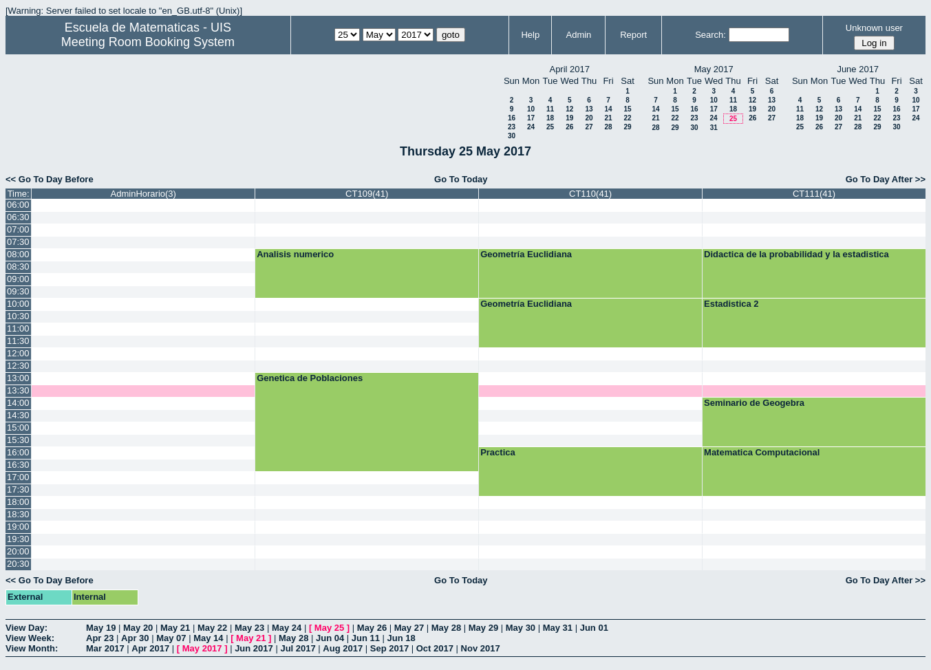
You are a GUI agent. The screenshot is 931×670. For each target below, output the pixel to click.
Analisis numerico (295, 254)
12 (569, 109)
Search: (710, 35)
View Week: (30, 638)
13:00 (18, 378)
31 (714, 127)
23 (511, 127)
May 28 (446, 628)
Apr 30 (135, 638)
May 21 (175, 628)
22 (627, 118)
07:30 (18, 242)
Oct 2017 (434, 648)
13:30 (18, 390)
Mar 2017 (105, 648)
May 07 (171, 638)
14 (608, 109)
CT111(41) (814, 193)
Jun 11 (366, 638)
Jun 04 (330, 638)
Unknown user (874, 28)
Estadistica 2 (731, 304)
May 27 (409, 628)
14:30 (18, 415)
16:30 (18, 465)
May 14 (208, 638)
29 (627, 127)
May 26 (372, 628)
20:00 (18, 551)
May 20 (138, 628)
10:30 (18, 316)
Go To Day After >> (885, 179)
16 (511, 118)
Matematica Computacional (762, 452)
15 (627, 109)
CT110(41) (590, 193)
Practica (497, 452)
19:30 (18, 539)
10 (531, 109)
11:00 (18, 328)
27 (588, 127)
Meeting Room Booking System (148, 42)
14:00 (18, 403)
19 (569, 118)
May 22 (212, 628)
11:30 (18, 341)
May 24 (286, 628)
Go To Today (461, 179)
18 (550, 118)
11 (550, 109)
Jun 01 (594, 628)
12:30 (18, 365)
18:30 (18, 514)
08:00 (18, 254)
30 (511, 136)
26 (569, 127)
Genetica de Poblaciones (310, 378)
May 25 (329, 628)
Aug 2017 (343, 648)
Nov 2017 (480, 648)
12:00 (18, 353)
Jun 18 (401, 638)
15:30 (18, 440)
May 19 (101, 628)
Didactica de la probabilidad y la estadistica (796, 254)
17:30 (18, 489)
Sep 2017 (389, 648)
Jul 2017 (297, 648)
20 (588, 118)
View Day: (26, 628)
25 (550, 127)
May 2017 (202, 648)
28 (608, 127)
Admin (579, 35)
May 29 (483, 628)
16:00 (18, 452)
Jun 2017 (254, 648)
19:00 (18, 526)
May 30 (520, 628)
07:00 (18, 229)
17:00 (18, 477)
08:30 (18, 266)
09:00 (18, 279)
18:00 (18, 502)
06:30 (18, 217)
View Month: (32, 648)
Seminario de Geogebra (754, 403)
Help (530, 35)
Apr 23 (100, 638)
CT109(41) (366, 193)
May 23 (249, 628)
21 (608, 118)
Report (633, 35)
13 (588, 109)
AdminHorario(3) (143, 193)
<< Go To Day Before (50, 179)
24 (531, 127)
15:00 (18, 427)
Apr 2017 (150, 648)
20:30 (18, 564)
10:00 (18, 304)
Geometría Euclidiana (526, 254)
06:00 (18, 204)
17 (531, 118)
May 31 (557, 628)
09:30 (18, 291)
